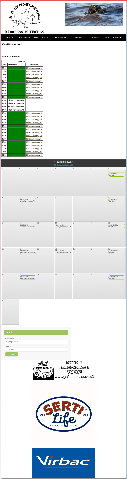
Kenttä (45, 37)
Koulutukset (24, 37)
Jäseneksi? (80, 37)
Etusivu (9, 37)
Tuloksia (96, 37)
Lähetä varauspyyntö (34, 68)
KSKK (106, 37)
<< (53, 162)
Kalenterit (117, 37)
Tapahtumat (60, 37)
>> (73, 162)
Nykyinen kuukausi (63, 164)
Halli (36, 37)
